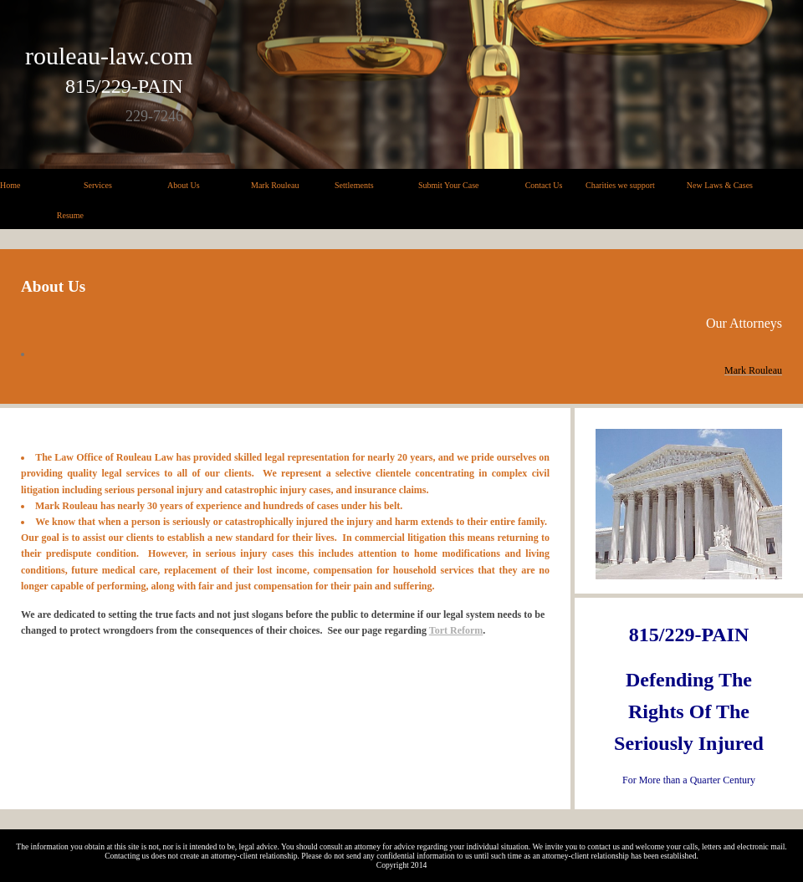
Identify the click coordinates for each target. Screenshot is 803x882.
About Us (183, 185)
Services (98, 185)
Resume (70, 215)
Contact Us (544, 185)
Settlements (354, 185)
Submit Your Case (448, 185)
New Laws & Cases (720, 185)
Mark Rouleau (275, 185)
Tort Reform (456, 630)
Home (10, 185)
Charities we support (620, 185)
